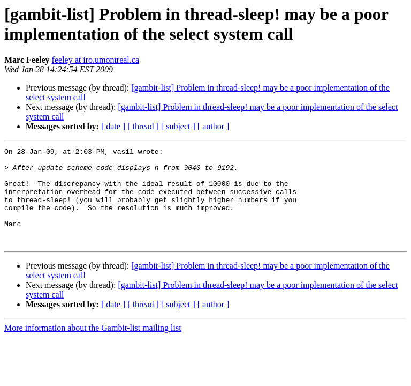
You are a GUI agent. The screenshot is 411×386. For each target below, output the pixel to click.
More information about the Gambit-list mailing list (92, 347)
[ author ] (213, 126)
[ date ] (113, 126)
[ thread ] (143, 126)
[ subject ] (178, 126)
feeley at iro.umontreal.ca (95, 59)
